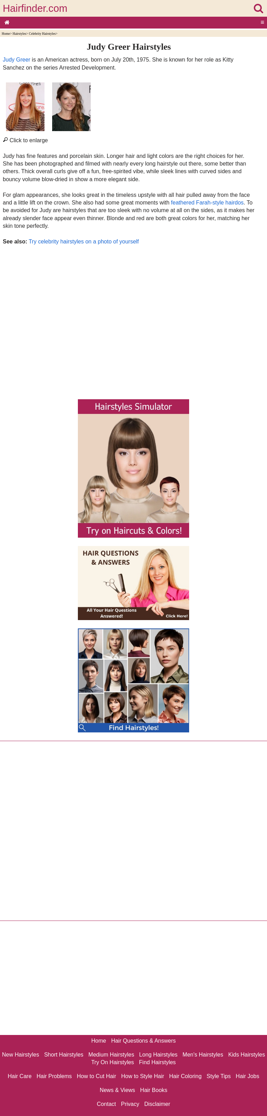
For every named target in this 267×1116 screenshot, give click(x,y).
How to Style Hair (142, 1076)
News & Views (117, 1090)
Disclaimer (157, 1104)
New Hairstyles (20, 1055)
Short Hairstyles (63, 1055)
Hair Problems (54, 1076)
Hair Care (19, 1076)
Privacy (130, 1104)
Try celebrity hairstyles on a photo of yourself (84, 241)
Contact (106, 1104)
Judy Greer (16, 60)
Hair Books (153, 1090)
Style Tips (218, 1076)
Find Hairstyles (157, 1062)
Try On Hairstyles (112, 1062)
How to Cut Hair (96, 1076)
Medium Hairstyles (111, 1055)
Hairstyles (19, 33)
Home (6, 33)
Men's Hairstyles (203, 1055)
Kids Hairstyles (246, 1055)
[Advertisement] (129, 320)
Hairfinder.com (35, 8)
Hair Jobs (247, 1076)
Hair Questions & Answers (143, 1041)
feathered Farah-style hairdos (207, 203)
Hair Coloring (185, 1076)
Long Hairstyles (158, 1055)
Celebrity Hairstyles (42, 33)
